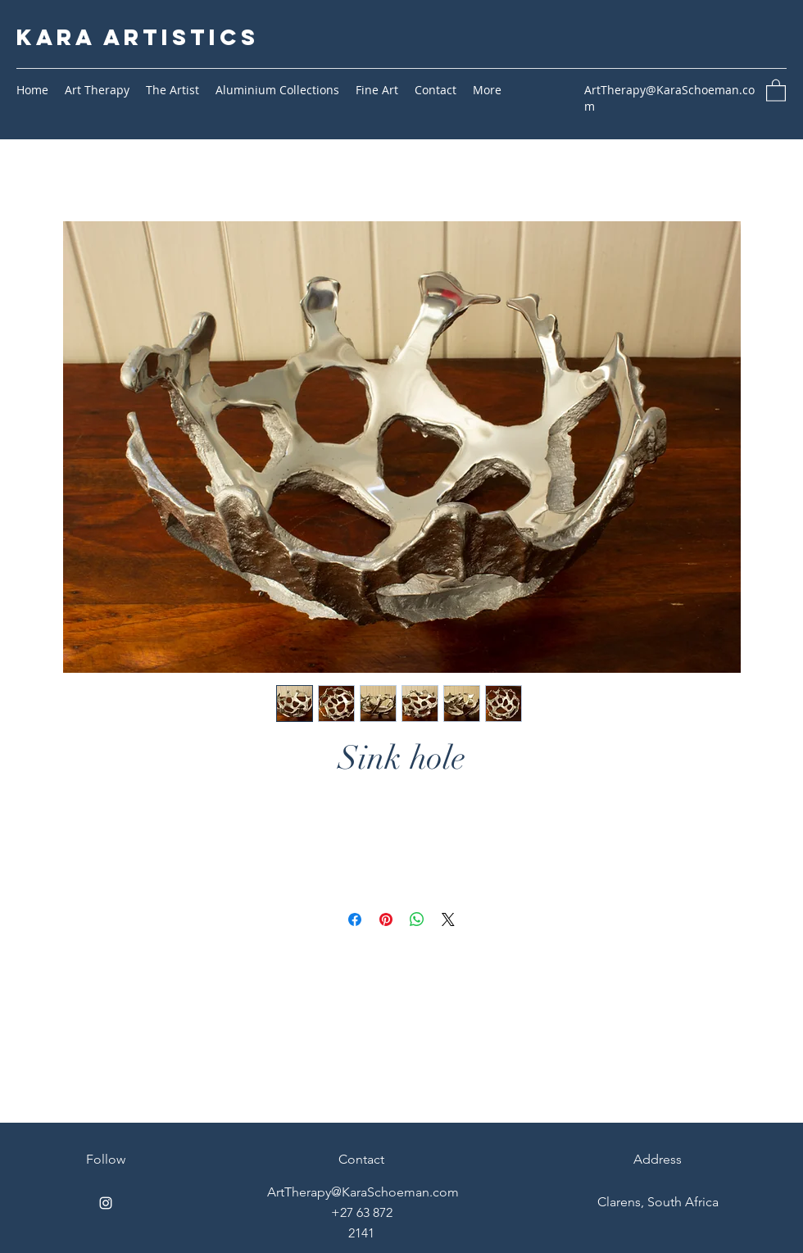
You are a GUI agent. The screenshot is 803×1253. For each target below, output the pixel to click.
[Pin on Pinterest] (386, 919)
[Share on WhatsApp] (417, 919)
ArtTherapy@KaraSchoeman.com (363, 1192)
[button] (776, 90)
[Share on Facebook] (355, 919)
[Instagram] (106, 1203)
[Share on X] (448, 919)
